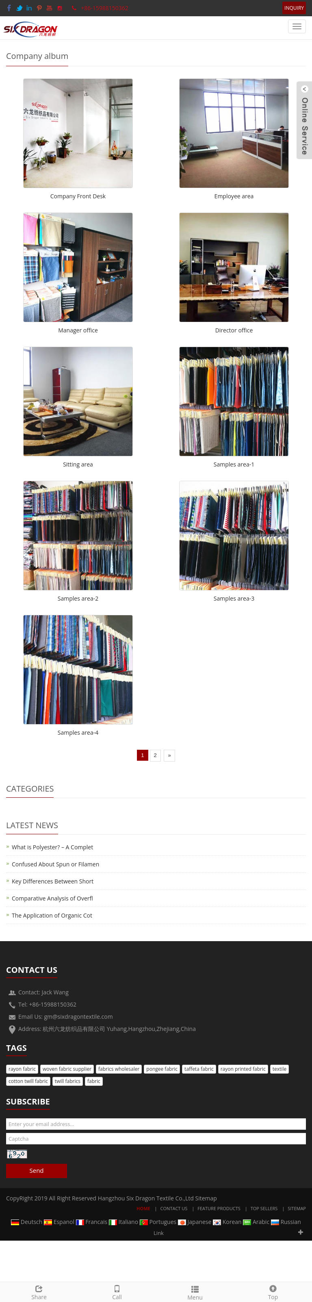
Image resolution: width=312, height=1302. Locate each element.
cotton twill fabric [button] (28, 1081)
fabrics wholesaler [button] (118, 1068)
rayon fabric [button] (22, 1068)
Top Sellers (264, 1208)
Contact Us (174, 1208)
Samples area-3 (234, 598)
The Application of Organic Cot (52, 915)
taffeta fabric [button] (199, 1068)
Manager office (78, 330)
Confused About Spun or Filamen (55, 864)
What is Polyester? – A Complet (52, 847)
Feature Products (218, 1208)
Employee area (234, 196)
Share (39, 1291)
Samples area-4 (78, 732)
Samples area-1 (234, 464)
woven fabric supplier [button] (67, 1068)
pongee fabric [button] (162, 1068)
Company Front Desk (78, 196)
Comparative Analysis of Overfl (52, 898)
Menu (195, 1292)
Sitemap (206, 1198)
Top (273, 1291)
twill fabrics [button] (67, 1081)
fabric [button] (93, 1081)
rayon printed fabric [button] (243, 1068)
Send (36, 1170)
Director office (234, 330)
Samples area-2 (78, 598)
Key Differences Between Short (52, 881)
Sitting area (78, 464)
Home (143, 1208)
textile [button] (279, 1068)
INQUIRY (294, 7)
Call (117, 1291)
